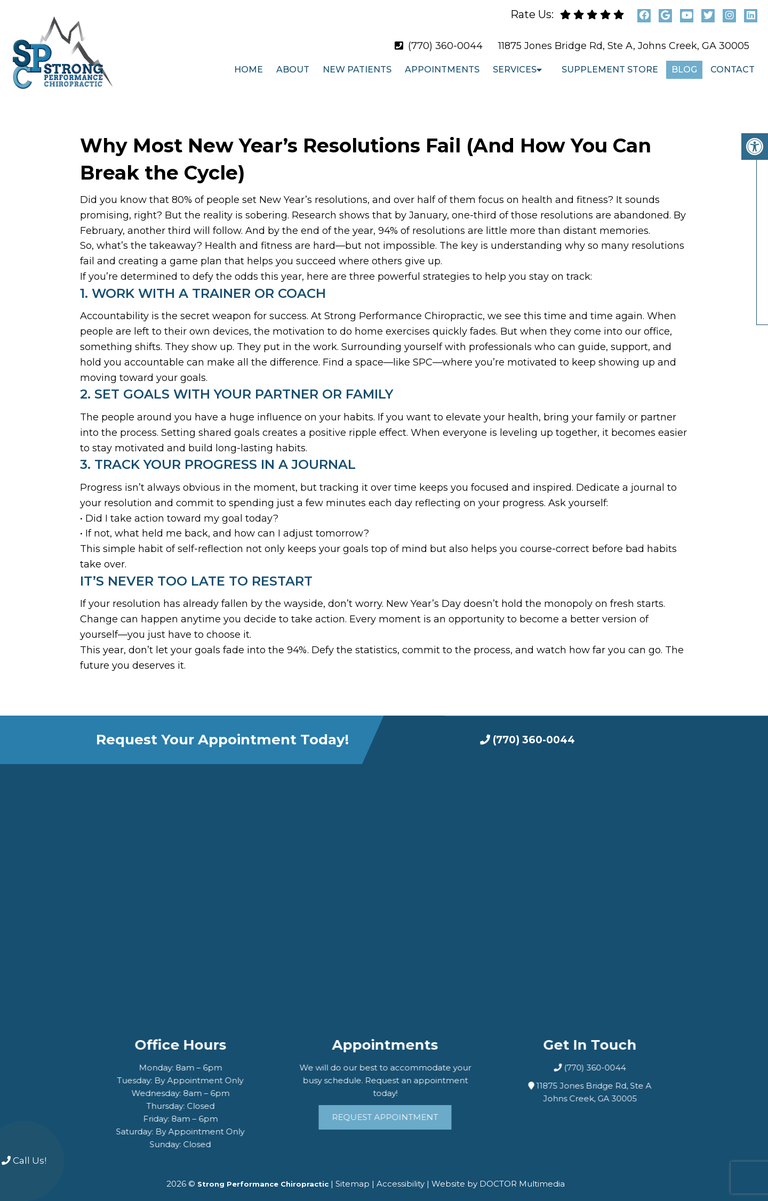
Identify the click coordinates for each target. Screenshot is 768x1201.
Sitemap (352, 1175)
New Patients (357, 69)
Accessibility (401, 1175)
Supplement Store (610, 69)
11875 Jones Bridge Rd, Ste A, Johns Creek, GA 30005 (623, 46)
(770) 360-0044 (445, 46)
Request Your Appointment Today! (222, 731)
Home (248, 69)
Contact (732, 69)
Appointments (442, 69)
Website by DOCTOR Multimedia (498, 1175)
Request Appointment (399, 1108)
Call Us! (24, 1160)
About (292, 69)
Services (515, 69)
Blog (684, 69)
